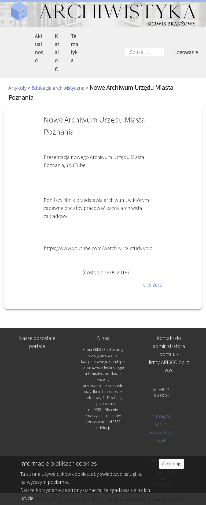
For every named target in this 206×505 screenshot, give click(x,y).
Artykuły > (19, 87)
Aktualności (39, 48)
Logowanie (186, 52)
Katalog (57, 52)
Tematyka (74, 48)
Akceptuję (171, 464)
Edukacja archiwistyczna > (60, 87)
